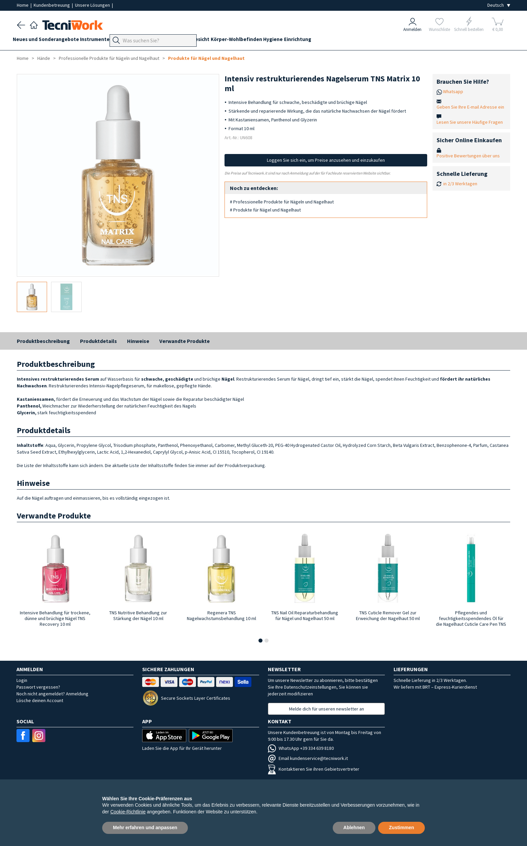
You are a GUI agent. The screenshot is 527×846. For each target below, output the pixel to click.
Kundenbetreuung (52, 5)
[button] (260, 641)
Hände (207, 41)
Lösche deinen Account (39, 700)
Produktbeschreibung (43, 341)
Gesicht (229, 41)
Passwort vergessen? (38, 687)
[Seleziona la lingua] (498, 5)
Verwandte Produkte (184, 341)
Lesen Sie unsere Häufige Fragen (470, 122)
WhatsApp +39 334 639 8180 (301, 748)
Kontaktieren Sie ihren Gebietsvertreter (313, 769)
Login (21, 680)
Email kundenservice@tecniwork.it (308, 758)
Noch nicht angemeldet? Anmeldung (52, 694)
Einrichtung (339, 41)
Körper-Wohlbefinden (269, 41)
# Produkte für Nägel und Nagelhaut (265, 210)
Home (23, 5)
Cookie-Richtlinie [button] (128, 811)
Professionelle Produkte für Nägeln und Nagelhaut (109, 58)
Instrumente (103, 41)
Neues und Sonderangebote (50, 41)
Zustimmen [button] (401, 827)
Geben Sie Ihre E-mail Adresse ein (470, 107)
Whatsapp (453, 91)
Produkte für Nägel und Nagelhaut (206, 58)
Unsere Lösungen (93, 5)
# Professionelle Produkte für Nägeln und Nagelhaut (282, 202)
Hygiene (310, 41)
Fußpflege (158, 41)
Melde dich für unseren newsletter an (326, 709)
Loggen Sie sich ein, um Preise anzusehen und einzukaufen (326, 160)
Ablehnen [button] (354, 827)
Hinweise (138, 341)
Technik (185, 41)
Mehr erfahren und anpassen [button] (145, 827)
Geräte (131, 41)
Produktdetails (98, 341)
